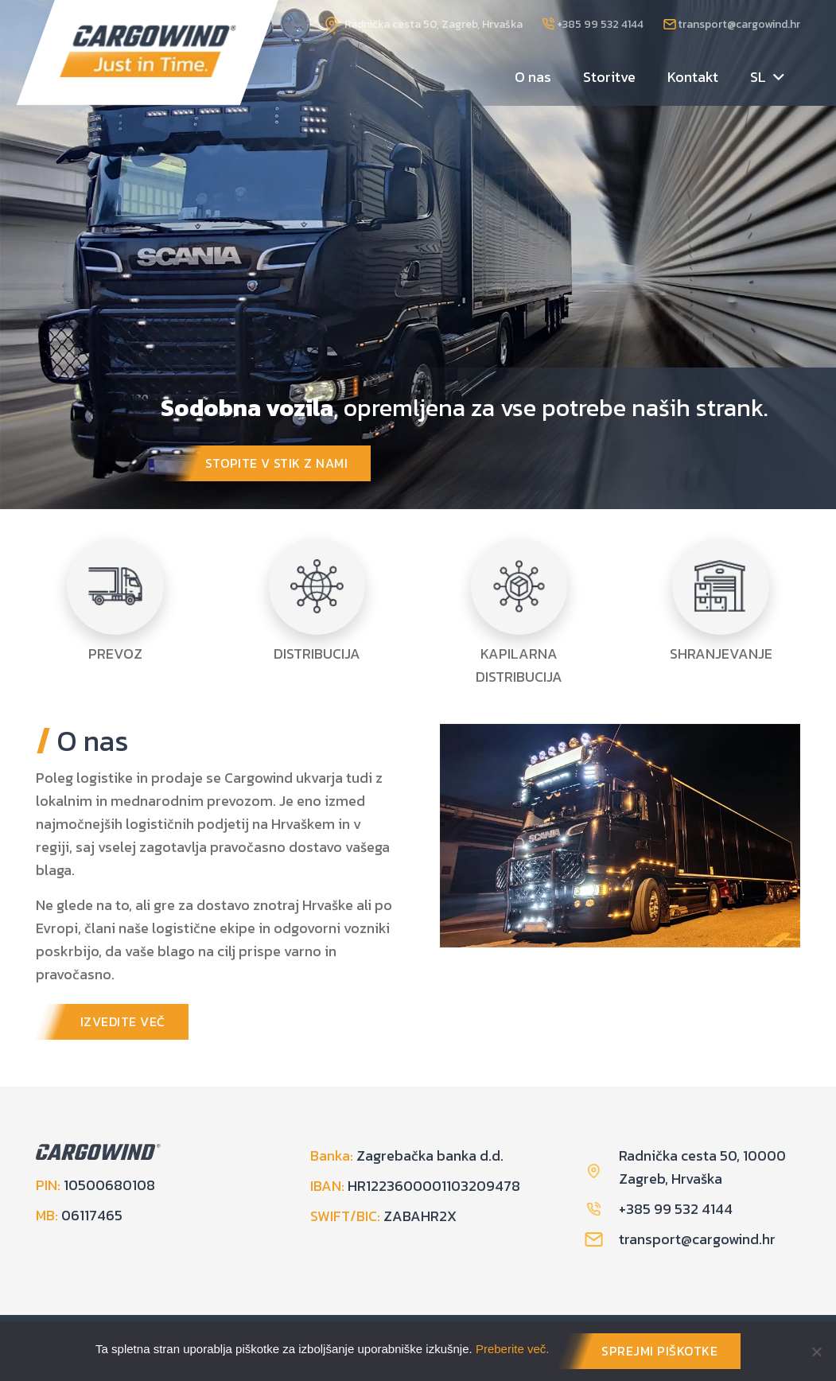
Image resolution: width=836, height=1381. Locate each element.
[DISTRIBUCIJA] (317, 586)
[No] (816, 1352)
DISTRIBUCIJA (317, 653)
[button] (775, 77)
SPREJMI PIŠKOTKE (659, 1350)
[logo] (148, 51)
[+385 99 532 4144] (602, 1209)
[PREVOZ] (115, 586)
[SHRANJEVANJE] (720, 586)
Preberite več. (513, 1349)
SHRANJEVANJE (721, 653)
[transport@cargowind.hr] (602, 1239)
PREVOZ (115, 653)
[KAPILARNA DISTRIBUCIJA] (519, 586)
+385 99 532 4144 (676, 1209)
